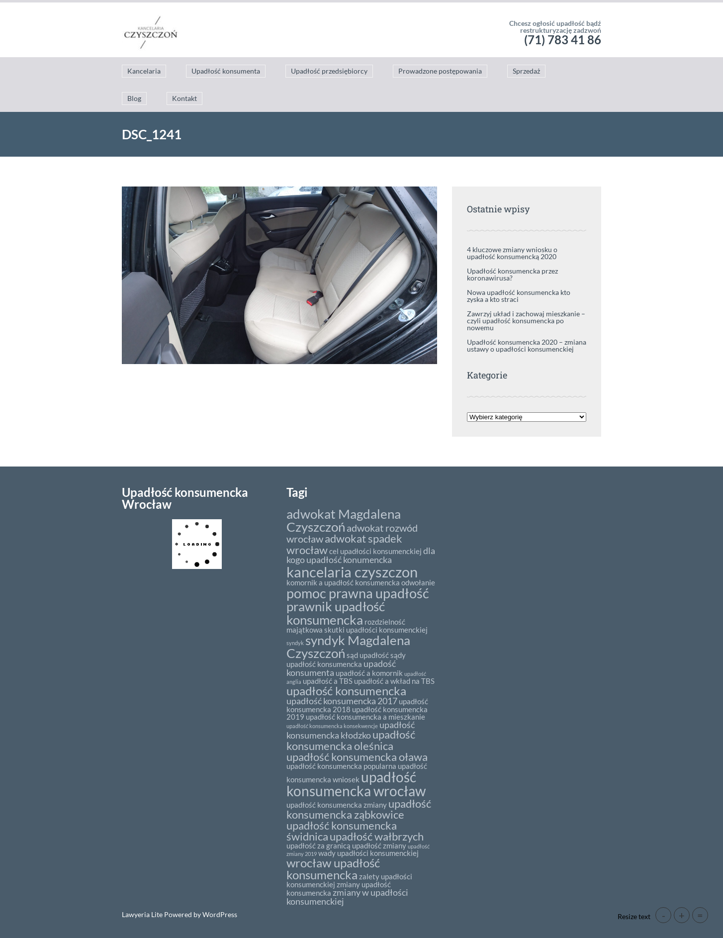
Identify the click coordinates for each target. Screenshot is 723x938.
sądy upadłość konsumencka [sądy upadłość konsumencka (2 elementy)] (346, 659)
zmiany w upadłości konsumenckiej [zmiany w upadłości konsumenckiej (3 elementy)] (347, 897)
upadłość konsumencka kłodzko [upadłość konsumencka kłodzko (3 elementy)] (350, 730)
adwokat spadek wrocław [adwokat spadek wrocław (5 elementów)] (344, 544)
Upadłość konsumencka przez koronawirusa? (512, 274)
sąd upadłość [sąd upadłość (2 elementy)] (368, 655)
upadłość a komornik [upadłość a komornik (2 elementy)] (369, 672)
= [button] (700, 915)
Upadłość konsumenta (225, 71)
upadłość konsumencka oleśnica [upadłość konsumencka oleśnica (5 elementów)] (350, 740)
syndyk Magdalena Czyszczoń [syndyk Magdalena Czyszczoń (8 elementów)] (348, 646)
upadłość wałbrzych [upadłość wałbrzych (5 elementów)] (377, 836)
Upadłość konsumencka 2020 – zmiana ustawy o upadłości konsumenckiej (526, 345)
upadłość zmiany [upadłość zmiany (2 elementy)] (379, 845)
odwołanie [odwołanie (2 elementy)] (418, 582)
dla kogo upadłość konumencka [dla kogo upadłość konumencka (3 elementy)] (360, 555)
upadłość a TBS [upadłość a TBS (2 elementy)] (328, 680)
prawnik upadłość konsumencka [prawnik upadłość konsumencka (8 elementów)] (335, 612)
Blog (134, 98)
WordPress (219, 914)
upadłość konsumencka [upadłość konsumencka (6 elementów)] (346, 690)
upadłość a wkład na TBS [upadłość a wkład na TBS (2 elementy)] (394, 680)
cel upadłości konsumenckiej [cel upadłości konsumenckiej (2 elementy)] (375, 551)
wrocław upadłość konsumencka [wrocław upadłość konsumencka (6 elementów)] (333, 868)
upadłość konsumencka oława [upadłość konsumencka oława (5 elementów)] (357, 756)
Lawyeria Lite (143, 914)
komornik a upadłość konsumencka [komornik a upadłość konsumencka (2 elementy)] (343, 582)
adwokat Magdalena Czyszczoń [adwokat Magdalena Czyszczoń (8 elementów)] (343, 520)
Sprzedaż (526, 71)
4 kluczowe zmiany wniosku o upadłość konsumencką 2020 (512, 253)
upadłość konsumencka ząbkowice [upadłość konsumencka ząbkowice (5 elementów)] (358, 809)
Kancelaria (144, 71)
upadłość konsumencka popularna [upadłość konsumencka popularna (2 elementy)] (341, 765)
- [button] (663, 915)
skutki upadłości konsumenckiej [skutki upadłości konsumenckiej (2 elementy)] (376, 629)
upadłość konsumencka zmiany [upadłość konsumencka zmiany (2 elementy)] (336, 804)
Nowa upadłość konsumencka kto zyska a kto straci (518, 295)
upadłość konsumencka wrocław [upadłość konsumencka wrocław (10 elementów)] (356, 783)
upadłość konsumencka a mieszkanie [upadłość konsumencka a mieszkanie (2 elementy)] (365, 716)
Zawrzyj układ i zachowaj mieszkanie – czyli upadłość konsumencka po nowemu (526, 320)
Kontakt (184, 98)
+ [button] (682, 915)
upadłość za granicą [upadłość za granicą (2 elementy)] (318, 845)
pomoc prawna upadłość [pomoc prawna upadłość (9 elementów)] (357, 593)
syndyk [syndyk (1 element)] (295, 643)
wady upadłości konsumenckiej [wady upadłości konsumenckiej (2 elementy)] (368, 852)
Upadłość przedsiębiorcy (329, 71)
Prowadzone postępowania (440, 71)
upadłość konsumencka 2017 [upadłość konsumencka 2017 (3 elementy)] (341, 700)
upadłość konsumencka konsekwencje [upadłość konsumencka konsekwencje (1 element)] (332, 726)
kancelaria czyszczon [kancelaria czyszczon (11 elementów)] (352, 571)
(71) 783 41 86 (562, 39)
